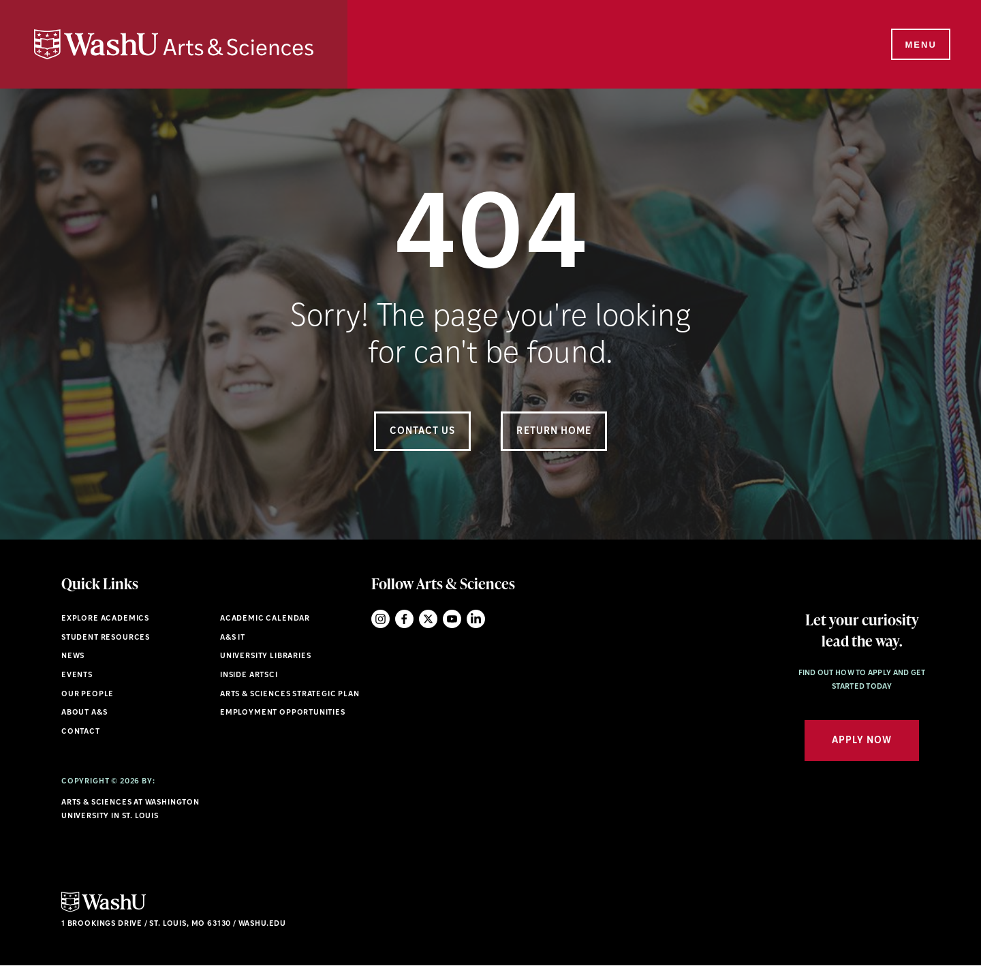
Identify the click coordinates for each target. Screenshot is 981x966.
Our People (87, 694)
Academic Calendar (265, 619)
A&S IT (232, 638)
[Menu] (919, 45)
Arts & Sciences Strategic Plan (290, 694)
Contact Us (423, 431)
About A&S (84, 713)
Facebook (404, 619)
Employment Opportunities (282, 713)
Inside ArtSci (249, 675)
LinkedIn (476, 619)
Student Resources (105, 638)
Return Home (553, 431)
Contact (80, 732)
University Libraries (265, 656)
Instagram (380, 619)
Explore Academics (105, 619)
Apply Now (862, 741)
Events (77, 675)
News (72, 656)
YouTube (452, 619)
